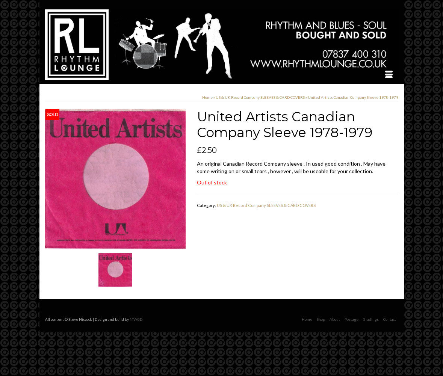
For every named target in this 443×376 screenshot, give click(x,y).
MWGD (136, 319)
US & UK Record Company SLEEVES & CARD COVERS (266, 205)
